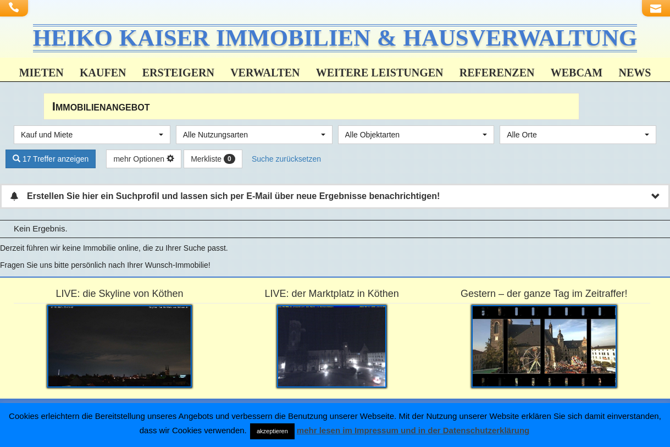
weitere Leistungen (380, 74)
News (634, 74)
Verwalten (265, 74)
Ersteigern (178, 74)
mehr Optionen (143, 160)
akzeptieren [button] (272, 431)
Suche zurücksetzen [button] (286, 160)
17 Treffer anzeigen (50, 160)
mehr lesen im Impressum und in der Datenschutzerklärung (413, 430)
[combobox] (92, 136)
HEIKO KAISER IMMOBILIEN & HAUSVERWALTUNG (335, 39)
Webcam (576, 74)
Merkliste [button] (213, 161)
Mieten (41, 74)
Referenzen (497, 74)
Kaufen (103, 74)
